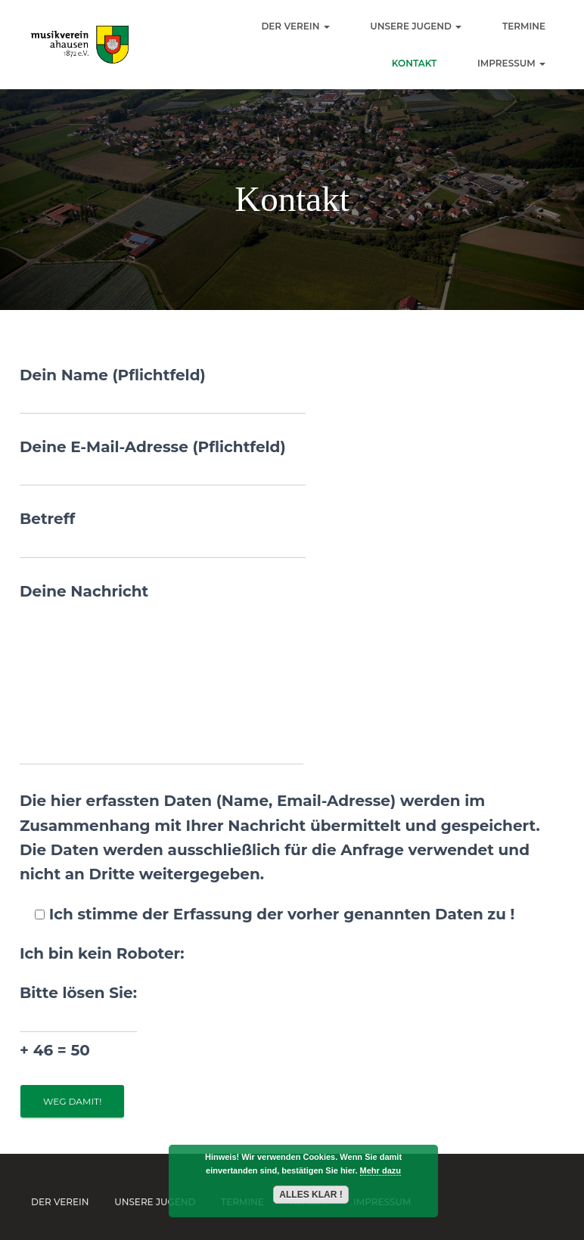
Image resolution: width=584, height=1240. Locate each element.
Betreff (163, 534)
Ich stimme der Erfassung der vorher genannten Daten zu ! (267, 914)
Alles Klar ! (310, 1194)
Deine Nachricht (161, 673)
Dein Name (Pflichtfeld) (163, 390)
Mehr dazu (380, 1170)
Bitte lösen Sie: (78, 1023)
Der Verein (295, 26)
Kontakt (414, 63)
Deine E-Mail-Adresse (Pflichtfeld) (163, 462)
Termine (523, 26)
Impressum (511, 63)
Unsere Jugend (415, 26)
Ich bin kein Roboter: (102, 953)
